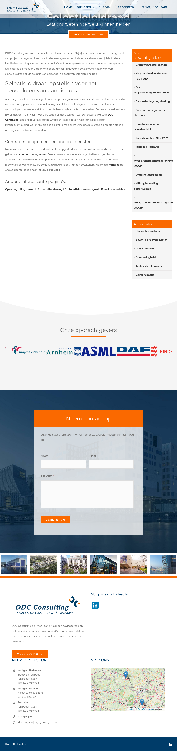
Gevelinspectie (145, 274)
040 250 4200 (25, 716)
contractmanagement (33, 154)
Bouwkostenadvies (113, 189)
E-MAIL (94, 456)
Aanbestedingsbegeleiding (153, 101)
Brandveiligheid (146, 257)
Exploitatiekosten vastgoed (82, 189)
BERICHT (47, 476)
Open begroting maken (19, 189)
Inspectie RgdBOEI (147, 146)
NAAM (45, 456)
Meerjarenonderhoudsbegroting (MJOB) (154, 205)
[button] (3, 564)
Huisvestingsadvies (148, 231)
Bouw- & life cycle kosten (151, 239)
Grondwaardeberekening (151, 64)
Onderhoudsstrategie (149, 174)
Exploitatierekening (50, 189)
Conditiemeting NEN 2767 (152, 138)
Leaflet (131, 709)
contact (114, 164)
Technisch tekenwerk (149, 266)
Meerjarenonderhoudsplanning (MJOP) (153, 163)
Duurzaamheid (145, 248)
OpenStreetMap (145, 709)
